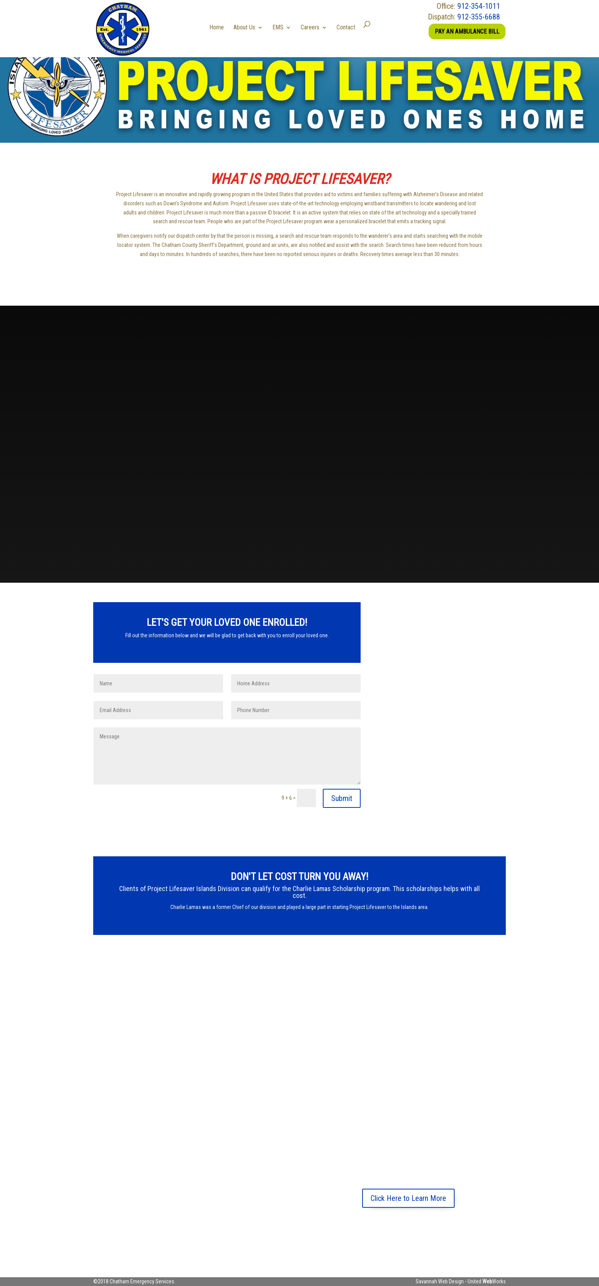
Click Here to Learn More (408, 1198)
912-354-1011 (478, 6)
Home (219, 27)
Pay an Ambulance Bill (467, 31)
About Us (247, 27)
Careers (312, 27)
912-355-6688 (478, 16)
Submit (341, 798)
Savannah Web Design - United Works (461, 1281)
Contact (348, 27)
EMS (280, 27)
